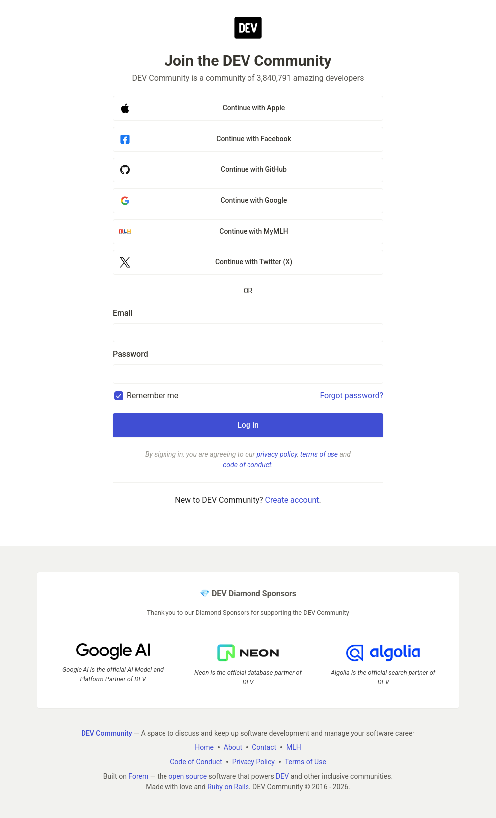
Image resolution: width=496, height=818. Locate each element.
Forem (138, 776)
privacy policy (277, 454)
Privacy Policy (253, 762)
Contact (264, 747)
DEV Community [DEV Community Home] (107, 733)
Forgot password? (351, 395)
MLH (293, 747)
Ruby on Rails (228, 787)
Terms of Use (305, 762)
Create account (292, 500)
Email (123, 313)
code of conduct (247, 465)
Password (130, 354)
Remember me (152, 395)
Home (204, 747)
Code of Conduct (196, 762)
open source (187, 776)
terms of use (319, 454)
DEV (282, 776)
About (233, 747)
